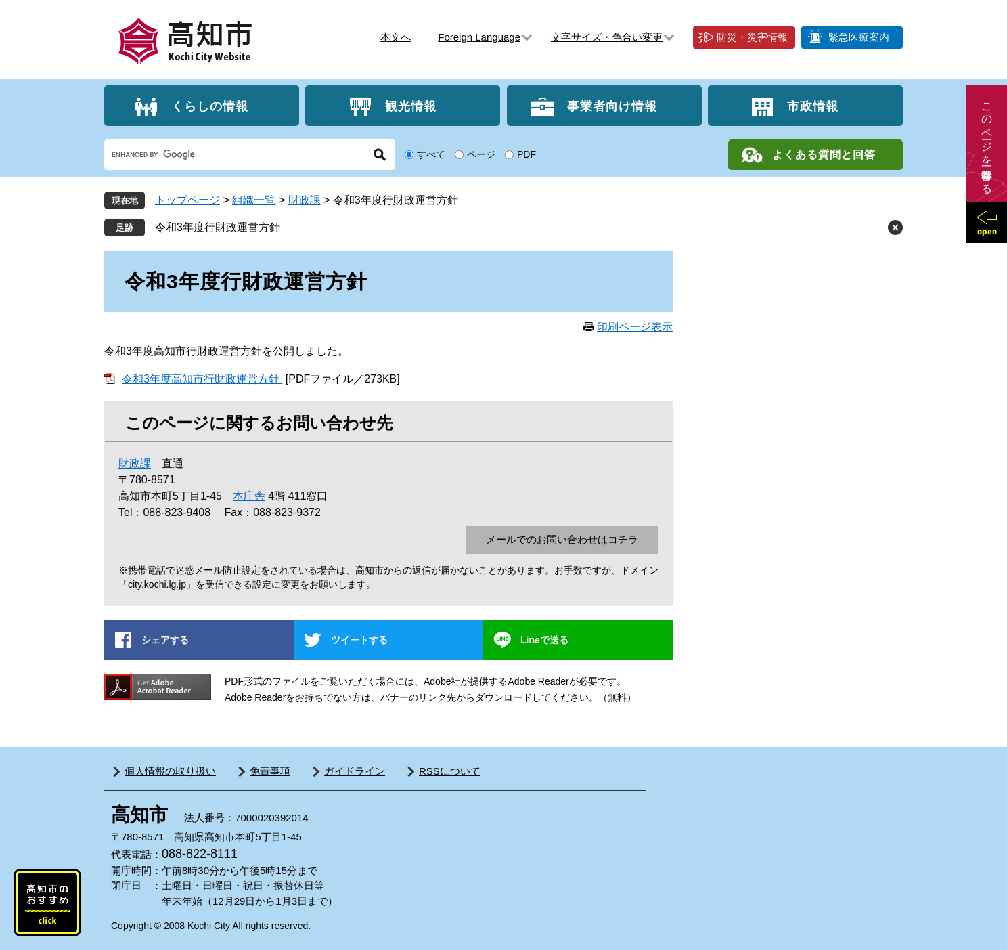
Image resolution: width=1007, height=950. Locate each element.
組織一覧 (253, 200)
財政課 (304, 200)
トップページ (187, 200)
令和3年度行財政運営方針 (217, 227)
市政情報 (812, 105)
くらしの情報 (209, 105)
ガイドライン (354, 771)
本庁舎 (249, 496)
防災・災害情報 (752, 37)
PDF (526, 154)
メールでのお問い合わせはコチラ (562, 539)
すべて (431, 154)
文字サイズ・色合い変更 (607, 37)
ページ (481, 154)
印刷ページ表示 (635, 326)
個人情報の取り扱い (170, 771)
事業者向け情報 (612, 105)
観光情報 (411, 105)
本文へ (395, 37)
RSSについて (449, 771)
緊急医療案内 (858, 37)
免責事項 (270, 771)
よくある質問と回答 (824, 154)
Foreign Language (479, 37)
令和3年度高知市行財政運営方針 (202, 379)
